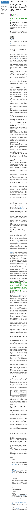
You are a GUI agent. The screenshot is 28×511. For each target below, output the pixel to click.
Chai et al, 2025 (24, 195)
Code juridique (12, 39)
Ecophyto (18, 58)
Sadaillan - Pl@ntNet (17, 508)
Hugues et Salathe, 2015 (23, 208)
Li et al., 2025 (13, 472)
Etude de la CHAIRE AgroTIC (22, 492)
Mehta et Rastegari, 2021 (16, 295)
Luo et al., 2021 (14, 474)
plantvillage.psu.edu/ (19, 213)
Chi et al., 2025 (14, 466)
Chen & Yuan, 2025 (14, 464)
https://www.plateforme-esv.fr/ (13, 43)
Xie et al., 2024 (18, 241)
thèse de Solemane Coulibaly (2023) (22, 495)
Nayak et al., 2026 (19, 510)
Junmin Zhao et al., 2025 (20, 207)
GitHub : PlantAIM (22, 463)
